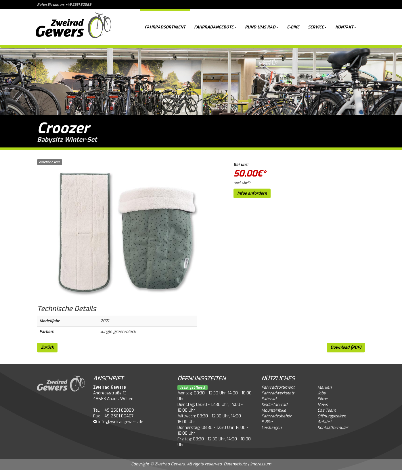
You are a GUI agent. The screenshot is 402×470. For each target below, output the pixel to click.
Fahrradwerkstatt (277, 393)
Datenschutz (235, 464)
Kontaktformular (332, 427)
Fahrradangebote (215, 27)
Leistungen (271, 427)
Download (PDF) (345, 347)
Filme (322, 399)
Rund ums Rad (261, 27)
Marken (324, 387)
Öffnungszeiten (331, 416)
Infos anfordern (252, 193)
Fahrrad (268, 399)
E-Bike (293, 27)
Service (317, 27)
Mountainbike (273, 410)
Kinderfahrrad (274, 404)
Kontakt (345, 27)
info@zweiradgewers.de (120, 422)
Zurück (47, 347)
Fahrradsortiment (165, 27)
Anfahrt (324, 422)
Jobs (321, 393)
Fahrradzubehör (276, 416)
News (322, 404)
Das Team (326, 410)
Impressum (260, 464)
